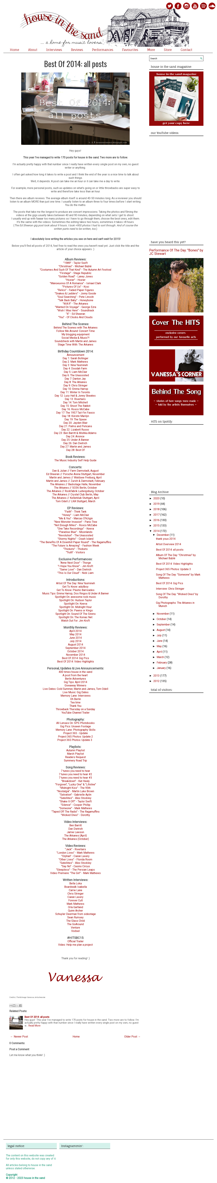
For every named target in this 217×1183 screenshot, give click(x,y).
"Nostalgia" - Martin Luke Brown (75, 791)
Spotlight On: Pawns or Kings (75, 610)
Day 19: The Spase (75, 419)
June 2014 (75, 637)
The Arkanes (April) (75, 835)
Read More (34, 1025)
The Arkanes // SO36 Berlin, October (75, 487)
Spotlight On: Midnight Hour (75, 607)
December (163, 534)
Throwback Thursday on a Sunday (75, 709)
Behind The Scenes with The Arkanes (75, 327)
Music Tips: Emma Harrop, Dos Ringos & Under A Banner (75, 593)
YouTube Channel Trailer (76, 712)
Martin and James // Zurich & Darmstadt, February (75, 481)
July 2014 (75, 641)
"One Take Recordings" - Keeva (75, 528)
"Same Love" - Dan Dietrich (75, 569)
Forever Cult (75, 900)
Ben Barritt (75, 825)
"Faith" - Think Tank (75, 511)
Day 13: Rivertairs (75, 399)
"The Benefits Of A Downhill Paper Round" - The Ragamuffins (75, 542)
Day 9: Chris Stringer (75, 385)
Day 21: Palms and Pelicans (75, 426)
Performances (102, 50)
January (161, 668)
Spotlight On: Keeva (75, 603)
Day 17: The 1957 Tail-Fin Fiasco (75, 412)
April (160, 651)
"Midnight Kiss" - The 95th (75, 787)
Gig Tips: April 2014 (75, 682)
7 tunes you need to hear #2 (75, 774)
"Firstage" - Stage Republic (75, 273)
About (32, 50)
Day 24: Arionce (75, 436)
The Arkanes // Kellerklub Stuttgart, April (75, 497)
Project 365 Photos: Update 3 (74, 740)
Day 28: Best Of (75, 450)
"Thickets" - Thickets (75, 549)
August (161, 630)
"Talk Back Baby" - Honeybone (75, 300)
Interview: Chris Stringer (170, 588)
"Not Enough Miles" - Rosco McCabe (75, 525)
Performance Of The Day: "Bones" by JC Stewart (176, 252)
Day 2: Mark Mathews (75, 361)
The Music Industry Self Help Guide (75, 460)
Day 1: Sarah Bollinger (75, 358)
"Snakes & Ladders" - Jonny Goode (75, 293)
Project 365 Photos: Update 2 (75, 736)
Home (14, 50)
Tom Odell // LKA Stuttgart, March (75, 501)
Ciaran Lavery (75, 897)
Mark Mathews (75, 903)
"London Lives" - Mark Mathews (75, 852)
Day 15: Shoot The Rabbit (75, 405)
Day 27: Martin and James (75, 446)
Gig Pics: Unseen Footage (75, 726)
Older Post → (132, 1036)
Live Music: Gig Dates (75, 692)
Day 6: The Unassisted (75, 375)
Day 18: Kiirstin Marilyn (75, 416)
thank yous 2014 (165, 538)
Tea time (75, 702)
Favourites (130, 50)
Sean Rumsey (75, 917)
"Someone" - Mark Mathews (75, 808)
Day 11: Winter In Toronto (75, 392)
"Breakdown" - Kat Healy (75, 781)
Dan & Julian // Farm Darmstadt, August (75, 470)
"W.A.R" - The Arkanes (75, 303)
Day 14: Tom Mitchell (75, 402)
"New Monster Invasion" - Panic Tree (75, 521)
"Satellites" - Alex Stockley (75, 798)
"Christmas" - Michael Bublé (75, 266)
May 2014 (75, 634)
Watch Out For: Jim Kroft (75, 620)
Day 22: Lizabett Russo (75, 429)
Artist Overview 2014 (168, 544)
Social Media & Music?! (76, 337)
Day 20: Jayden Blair (75, 422)
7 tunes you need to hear (75, 770)
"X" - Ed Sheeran (75, 313)
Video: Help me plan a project (75, 944)
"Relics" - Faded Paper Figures (75, 290)
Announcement (75, 355)
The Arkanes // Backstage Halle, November (75, 484)
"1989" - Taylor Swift (75, 263)
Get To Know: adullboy (75, 586)
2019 (156, 503)
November (163, 613)
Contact (186, 50)
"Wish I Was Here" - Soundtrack (75, 310)
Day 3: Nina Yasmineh (75, 365)
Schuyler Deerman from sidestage (75, 914)
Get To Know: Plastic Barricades (75, 590)
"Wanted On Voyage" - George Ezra (75, 307)
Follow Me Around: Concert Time (75, 331)
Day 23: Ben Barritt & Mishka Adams (75, 433)
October (162, 619)
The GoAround (75, 924)
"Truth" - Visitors (75, 552)
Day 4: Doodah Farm (75, 368)
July (159, 635)
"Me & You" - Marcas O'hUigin (75, 518)
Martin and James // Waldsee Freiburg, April (75, 477)
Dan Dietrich (75, 828)
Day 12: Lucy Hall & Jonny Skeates (75, 395)
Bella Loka (75, 883)
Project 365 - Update (75, 733)
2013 (156, 675)
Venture (75, 927)
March (161, 657)
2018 (156, 509)
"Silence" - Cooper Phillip (75, 804)
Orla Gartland (75, 907)
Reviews (77, 50)
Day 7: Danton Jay (75, 378)
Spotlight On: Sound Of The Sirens (75, 613)
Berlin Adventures (75, 678)
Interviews (54, 50)
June (160, 640)
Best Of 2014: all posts (75, 63)
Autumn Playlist (75, 750)
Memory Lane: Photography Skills (75, 729)
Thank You (75, 705)
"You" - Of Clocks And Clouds (75, 317)
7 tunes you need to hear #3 (75, 777)
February (162, 662)
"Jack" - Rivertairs (75, 849)
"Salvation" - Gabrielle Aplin (75, 794)
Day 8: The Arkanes (75, 382)
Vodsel (75, 931)
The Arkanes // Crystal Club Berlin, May (75, 494)
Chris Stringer (75, 893)
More (151, 50)
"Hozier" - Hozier (75, 279)
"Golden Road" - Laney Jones (75, 276)
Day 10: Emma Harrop (75, 388)
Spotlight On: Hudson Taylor (75, 600)
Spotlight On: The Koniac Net (75, 617)
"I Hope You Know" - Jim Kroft (75, 566)
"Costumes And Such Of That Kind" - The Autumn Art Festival (75, 269)
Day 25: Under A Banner (75, 439)
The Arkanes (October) (75, 839)
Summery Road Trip (75, 760)
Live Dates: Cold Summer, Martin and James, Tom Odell (75, 688)
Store (168, 50)
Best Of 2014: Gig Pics (75, 658)
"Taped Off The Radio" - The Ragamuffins (76, 811)
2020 (156, 498)
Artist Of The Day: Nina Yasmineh (75, 583)
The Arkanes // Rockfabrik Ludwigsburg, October (75, 491)
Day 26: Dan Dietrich (75, 443)
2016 (156, 520)
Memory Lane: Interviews (76, 695)
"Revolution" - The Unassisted (75, 535)
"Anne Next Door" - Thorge (75, 562)
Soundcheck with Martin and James (75, 341)
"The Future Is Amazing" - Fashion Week (75, 545)
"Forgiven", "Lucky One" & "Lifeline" (75, 784)
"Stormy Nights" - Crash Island (75, 538)
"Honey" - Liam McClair (75, 515)
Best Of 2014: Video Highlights (75, 661)
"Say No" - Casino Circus (75, 866)
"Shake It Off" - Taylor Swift (75, 801)
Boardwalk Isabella (75, 886)
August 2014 (75, 644)
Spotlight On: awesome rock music (75, 596)
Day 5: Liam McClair (75, 372)
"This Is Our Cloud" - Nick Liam (75, 573)
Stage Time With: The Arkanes (75, 344)
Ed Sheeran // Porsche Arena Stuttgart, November (75, 474)
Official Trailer (75, 941)
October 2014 (75, 651)
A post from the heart (75, 675)
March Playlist (75, 753)
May (159, 646)
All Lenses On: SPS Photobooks (75, 723)
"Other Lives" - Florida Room (75, 859)
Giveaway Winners (75, 685)
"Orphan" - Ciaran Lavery (75, 856)
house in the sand (34, 1178)
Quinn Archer (75, 910)
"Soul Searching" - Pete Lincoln (75, 296)
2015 (156, 525)
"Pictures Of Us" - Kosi (75, 286)
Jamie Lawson (75, 832)
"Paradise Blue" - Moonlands (75, 532)
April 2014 (75, 631)
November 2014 (75, 654)
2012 (156, 681)
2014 (156, 531)
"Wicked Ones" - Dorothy (75, 815)
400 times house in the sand (75, 672)
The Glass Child (75, 920)
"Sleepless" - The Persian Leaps (75, 869)
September (164, 624)
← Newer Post (19, 1036)
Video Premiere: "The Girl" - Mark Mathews (75, 873)
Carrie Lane (75, 890)
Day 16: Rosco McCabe (75, 409)
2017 (156, 514)
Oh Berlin (75, 699)
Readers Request (75, 757)
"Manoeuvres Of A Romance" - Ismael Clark (75, 283)
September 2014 (75, 648)
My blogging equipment (76, 334)
